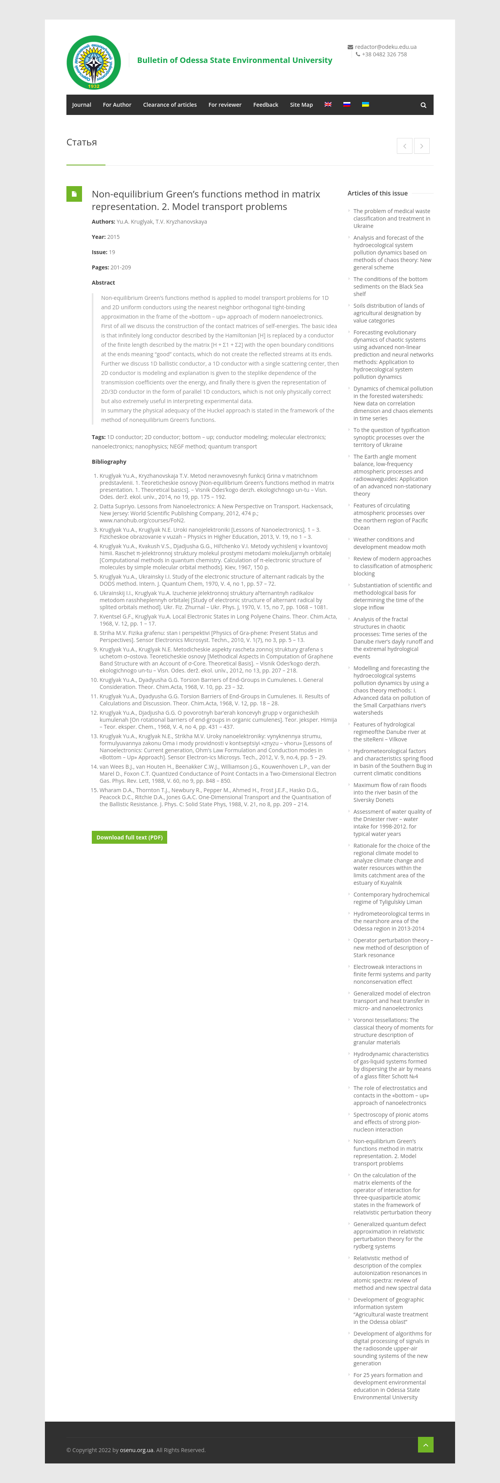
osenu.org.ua (137, 1450)
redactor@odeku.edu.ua (386, 46)
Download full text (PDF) (129, 837)
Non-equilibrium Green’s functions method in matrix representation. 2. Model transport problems (206, 200)
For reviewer (225, 104)
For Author (117, 104)
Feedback (266, 104)
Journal (81, 104)
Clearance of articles (169, 104)
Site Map (301, 104)
